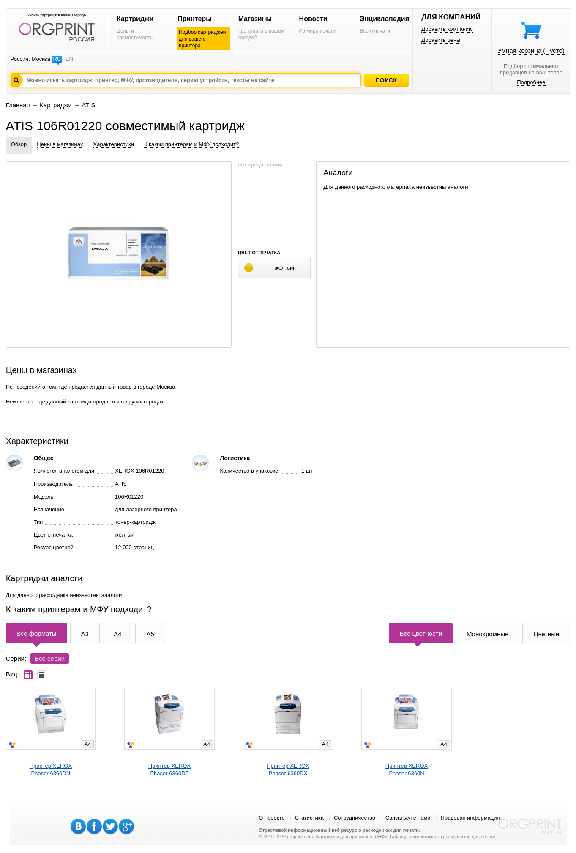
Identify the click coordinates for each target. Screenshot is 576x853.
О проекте (271, 818)
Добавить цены (440, 40)
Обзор (19, 144)
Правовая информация (470, 818)
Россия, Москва (30, 59)
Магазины (255, 18)
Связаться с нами (408, 818)
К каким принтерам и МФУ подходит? (191, 144)
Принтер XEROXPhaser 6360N (406, 770)
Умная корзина (531, 50)
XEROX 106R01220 (139, 471)
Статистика (309, 818)
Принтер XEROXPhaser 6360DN (51, 770)
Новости (313, 18)
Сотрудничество (354, 818)
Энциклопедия (384, 18)
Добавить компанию (447, 29)
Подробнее (531, 82)
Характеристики (113, 144)
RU (57, 59)
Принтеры (194, 18)
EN (69, 59)
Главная (18, 105)
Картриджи (135, 18)
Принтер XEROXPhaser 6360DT (169, 770)
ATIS (88, 105)
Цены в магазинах (60, 144)
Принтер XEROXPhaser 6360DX (288, 770)
